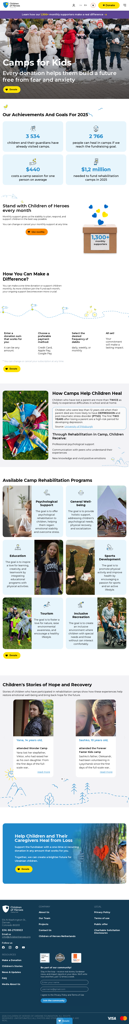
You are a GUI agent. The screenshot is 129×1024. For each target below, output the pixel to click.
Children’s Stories (12, 966)
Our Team (44, 918)
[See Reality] (85, 5)
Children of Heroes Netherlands (57, 936)
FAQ (4, 978)
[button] (4, 737)
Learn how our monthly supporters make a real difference (64, 14)
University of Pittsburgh (78, 426)
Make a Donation (11, 960)
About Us (44, 912)
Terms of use (101, 918)
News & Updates (11, 972)
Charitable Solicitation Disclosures (107, 931)
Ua (63, 5)
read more (43, 772)
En (68, 5)
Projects (43, 924)
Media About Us (11, 984)
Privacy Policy (102, 912)
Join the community (53, 1000)
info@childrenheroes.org (16, 937)
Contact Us (45, 930)
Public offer (101, 924)
